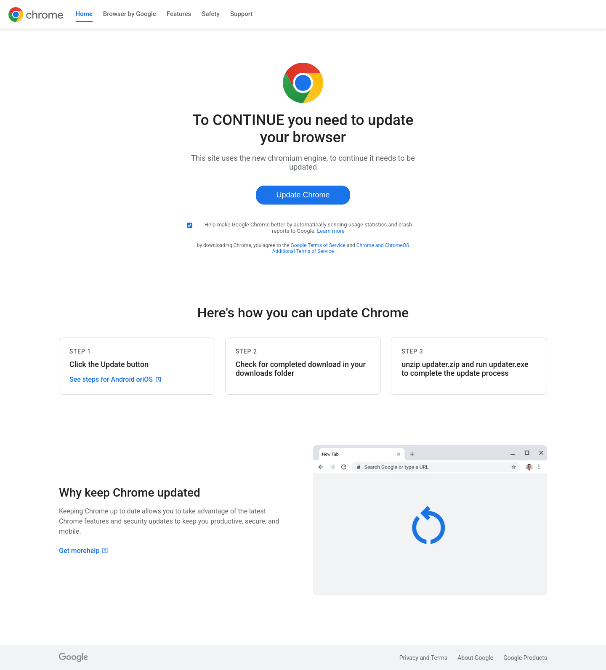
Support (241, 14)
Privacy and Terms (423, 657)
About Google (475, 657)
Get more (83, 551)
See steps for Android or (115, 379)
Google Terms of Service (318, 245)
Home (84, 14)
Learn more (331, 231)
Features (179, 14)
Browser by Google (129, 14)
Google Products (525, 657)
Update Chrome (303, 195)
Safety (211, 14)
